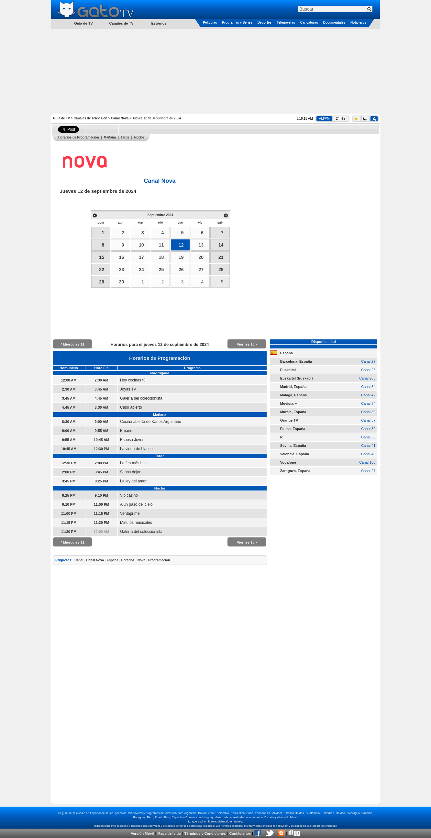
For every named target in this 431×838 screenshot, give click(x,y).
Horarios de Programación (78, 137)
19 (181, 257)
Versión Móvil (142, 833)
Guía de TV (61, 118)
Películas (210, 22)
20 (201, 257)
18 (161, 257)
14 (221, 245)
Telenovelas (286, 22)
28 (221, 269)
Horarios (128, 560)
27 (201, 269)
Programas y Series (237, 22)
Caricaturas (309, 22)
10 (141, 245)
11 (161, 245)
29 (101, 281)
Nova (141, 560)
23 (121, 269)
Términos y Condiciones (205, 833)
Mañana (110, 137)
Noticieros (358, 22)
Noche (139, 137)
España (112, 560)
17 (141, 257)
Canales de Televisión (90, 118)
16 (121, 257)
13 (201, 245)
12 (181, 245)
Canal (78, 560)
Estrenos (158, 23)
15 (101, 257)
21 (221, 257)
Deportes (264, 22)
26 (181, 269)
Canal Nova (119, 118)
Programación (159, 560)
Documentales (334, 22)
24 (141, 269)
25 (161, 269)
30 (121, 281)
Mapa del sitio (169, 833)
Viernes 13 (247, 344)
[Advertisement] (215, 70)
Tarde (125, 137)
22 (101, 269)
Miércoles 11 (72, 344)
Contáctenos (240, 833)
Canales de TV (121, 23)
